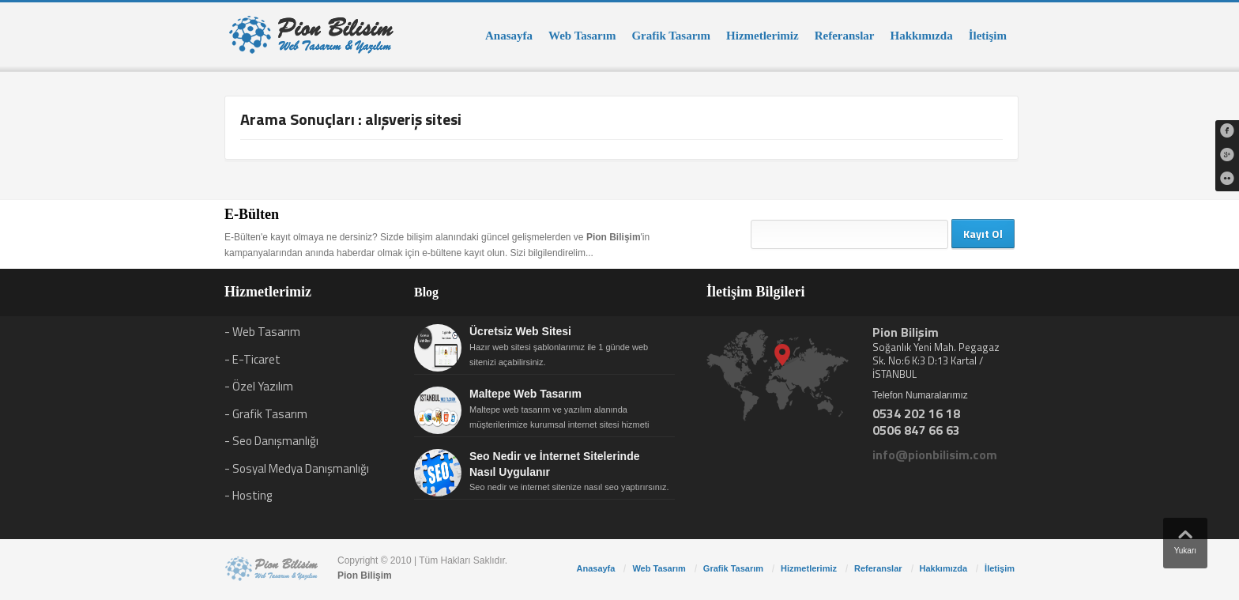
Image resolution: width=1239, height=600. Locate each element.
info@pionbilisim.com (934, 454)
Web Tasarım (582, 35)
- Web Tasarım (262, 332)
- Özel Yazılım (258, 386)
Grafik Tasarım (670, 35)
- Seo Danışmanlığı (271, 441)
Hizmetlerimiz (762, 35)
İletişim (988, 35)
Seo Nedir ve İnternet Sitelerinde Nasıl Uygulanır (554, 464)
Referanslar (845, 35)
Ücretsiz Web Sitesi (520, 331)
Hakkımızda (921, 35)
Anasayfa (509, 35)
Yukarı (1185, 539)
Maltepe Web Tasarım (525, 393)
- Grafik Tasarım (265, 414)
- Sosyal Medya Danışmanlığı (296, 468)
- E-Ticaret (252, 359)
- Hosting (248, 495)
